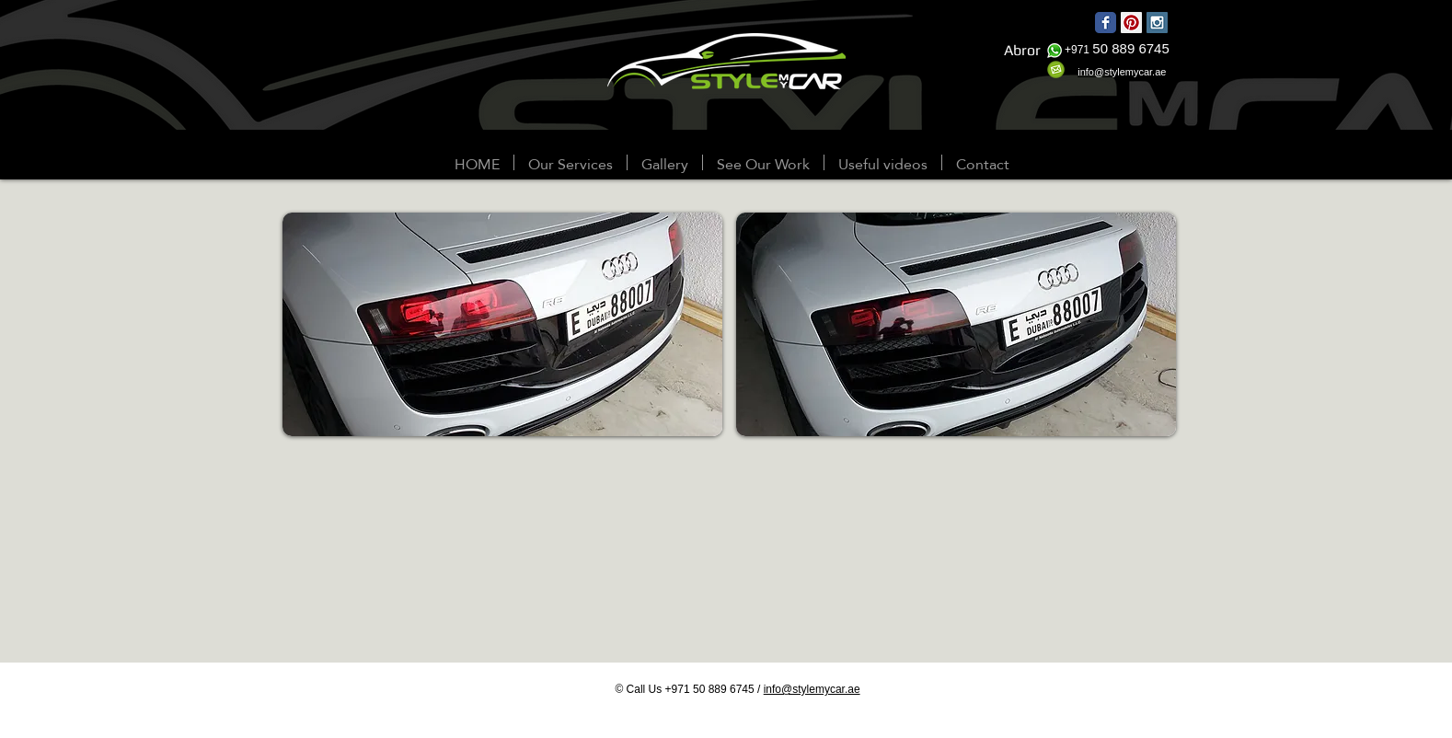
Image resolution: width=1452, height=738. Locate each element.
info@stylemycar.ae (812, 689)
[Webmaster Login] (56, 164)
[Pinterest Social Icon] (1131, 22)
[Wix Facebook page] (1105, 22)
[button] (665, 162)
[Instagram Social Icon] (1157, 22)
